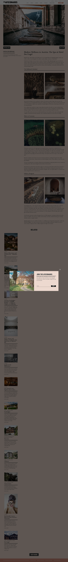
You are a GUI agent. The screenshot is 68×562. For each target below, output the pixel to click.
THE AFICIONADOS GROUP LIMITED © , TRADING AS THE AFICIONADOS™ (16, 560)
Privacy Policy (33, 560)
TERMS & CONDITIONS (40, 560)
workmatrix (58, 560)
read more (6, 313)
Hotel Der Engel (55, 57)
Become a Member (48, 560)
